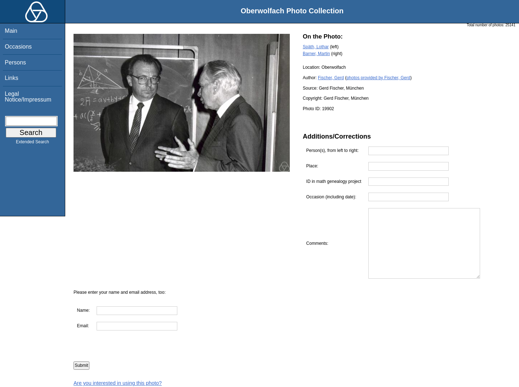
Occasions (18, 47)
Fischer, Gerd (331, 77)
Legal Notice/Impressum (28, 97)
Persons (15, 62)
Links (11, 78)
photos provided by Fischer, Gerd (378, 77)
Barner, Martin (316, 53)
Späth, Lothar (316, 46)
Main (11, 31)
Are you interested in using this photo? (118, 383)
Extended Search (32, 143)
